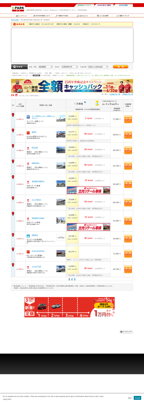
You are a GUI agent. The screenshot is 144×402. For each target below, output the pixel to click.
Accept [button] (137, 398)
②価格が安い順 (127, 94)
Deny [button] (130, 398)
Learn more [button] (7, 399)
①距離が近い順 (114, 94)
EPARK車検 (15, 20)
